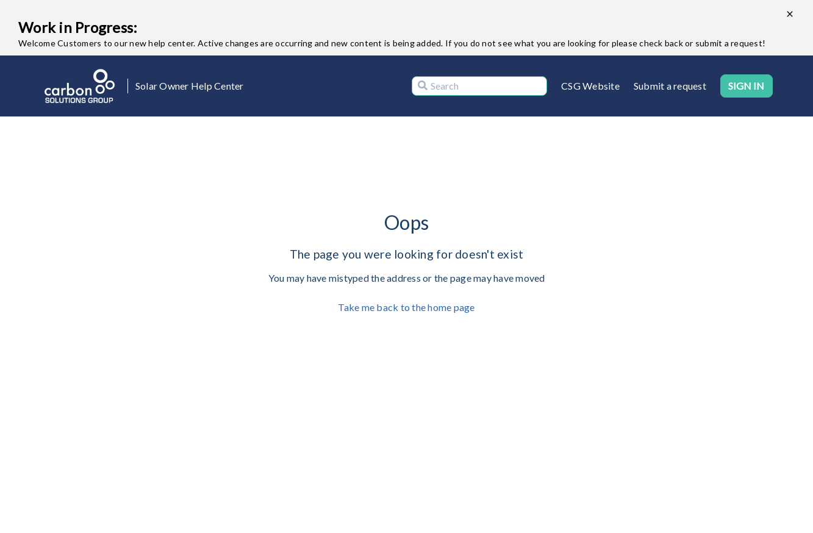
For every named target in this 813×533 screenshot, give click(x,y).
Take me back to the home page (406, 307)
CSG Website (590, 85)
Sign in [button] (746, 85)
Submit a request (670, 85)
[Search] (479, 86)
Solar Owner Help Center (189, 85)
